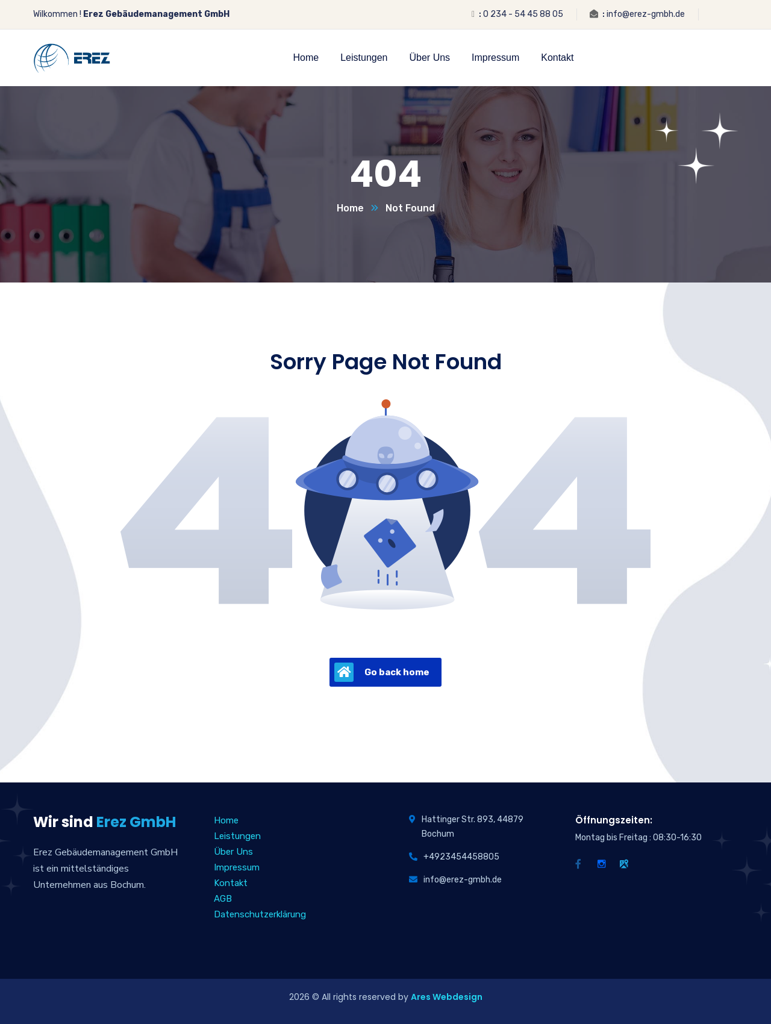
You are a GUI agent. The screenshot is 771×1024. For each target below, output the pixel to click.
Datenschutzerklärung (260, 914)
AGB (223, 898)
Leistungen (237, 836)
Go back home (381, 672)
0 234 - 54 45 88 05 (523, 14)
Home (350, 208)
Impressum (237, 867)
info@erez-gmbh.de (646, 14)
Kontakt (231, 883)
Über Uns (233, 851)
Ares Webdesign (446, 997)
